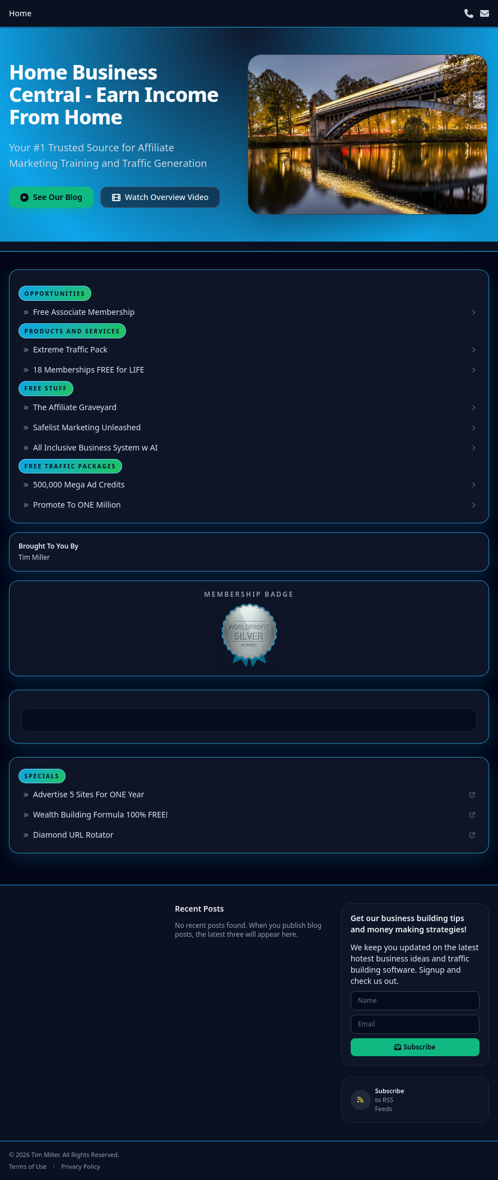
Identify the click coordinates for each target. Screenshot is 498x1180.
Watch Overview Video (160, 197)
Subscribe (414, 1047)
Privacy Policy (80, 1166)
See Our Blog (51, 197)
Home (20, 13)
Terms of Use (27, 1166)
